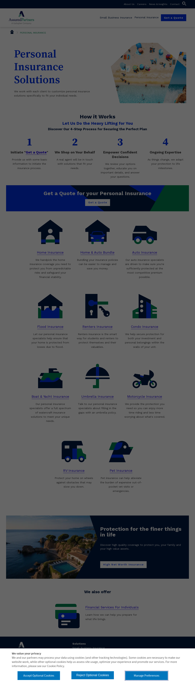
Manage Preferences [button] (146, 676)
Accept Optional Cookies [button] (38, 676)
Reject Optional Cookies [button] (92, 675)
